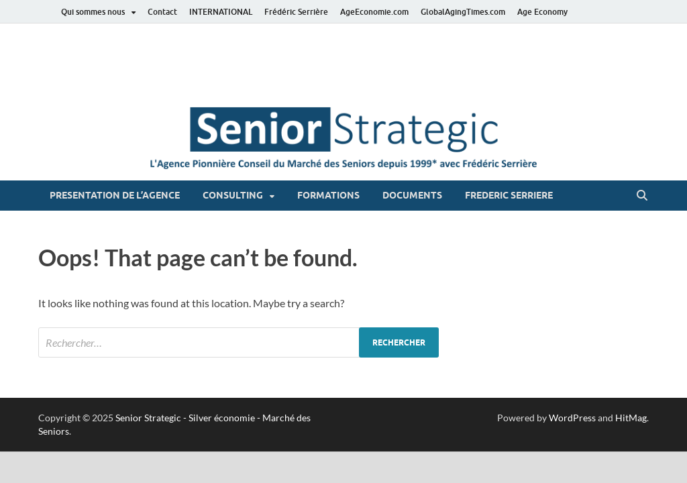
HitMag (631, 417)
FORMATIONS (328, 195)
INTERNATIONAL (220, 12)
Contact (162, 12)
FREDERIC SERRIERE (509, 195)
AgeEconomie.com (374, 12)
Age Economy (542, 12)
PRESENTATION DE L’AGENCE (115, 195)
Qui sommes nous (93, 12)
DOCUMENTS (412, 195)
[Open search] (642, 195)
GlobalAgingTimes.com (463, 12)
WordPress (572, 417)
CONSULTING (233, 195)
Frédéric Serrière (296, 12)
